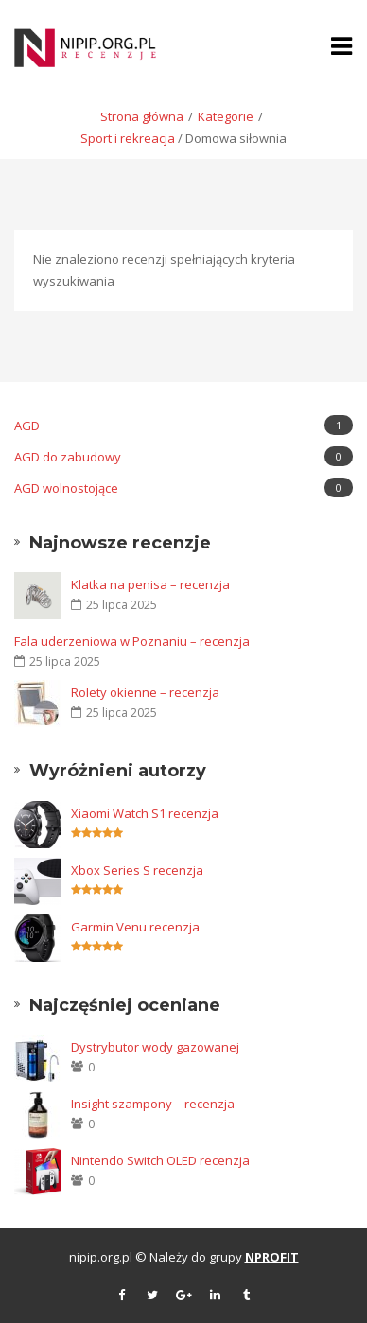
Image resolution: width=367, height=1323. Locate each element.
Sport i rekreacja (127, 138)
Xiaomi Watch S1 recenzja (144, 813)
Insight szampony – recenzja (153, 1103)
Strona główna (142, 116)
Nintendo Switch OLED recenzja (160, 1160)
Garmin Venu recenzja (135, 926)
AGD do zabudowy (183, 456)
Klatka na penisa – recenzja (150, 584)
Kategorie (225, 116)
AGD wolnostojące (183, 487)
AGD (183, 425)
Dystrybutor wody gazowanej (155, 1046)
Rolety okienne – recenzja (145, 692)
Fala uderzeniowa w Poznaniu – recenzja (132, 641)
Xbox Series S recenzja (137, 870)
